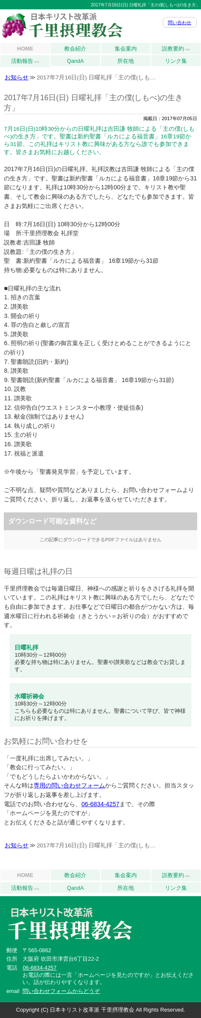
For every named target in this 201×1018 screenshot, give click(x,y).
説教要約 (176, 49)
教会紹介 (75, 48)
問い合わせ (179, 22)
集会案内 (126, 48)
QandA (75, 61)
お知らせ (16, 77)
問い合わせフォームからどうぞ (61, 991)
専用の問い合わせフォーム (69, 785)
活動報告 (25, 61)
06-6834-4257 (100, 804)
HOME (25, 48)
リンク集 (176, 61)
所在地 (125, 61)
